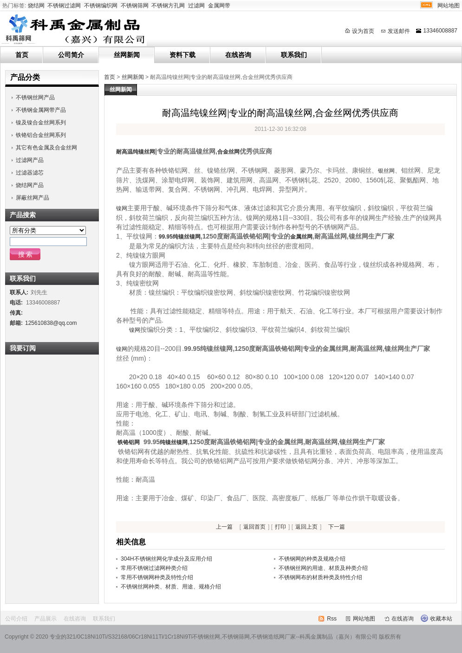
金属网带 (219, 5)
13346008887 (440, 30)
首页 (21, 54)
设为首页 (363, 31)
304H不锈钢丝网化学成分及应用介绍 (166, 559)
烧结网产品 (30, 185)
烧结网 (36, 5)
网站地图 (448, 5)
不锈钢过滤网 (64, 5)
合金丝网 (228, 152)
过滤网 (196, 5)
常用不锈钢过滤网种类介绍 (154, 568)
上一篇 (224, 527)
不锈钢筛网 (135, 5)
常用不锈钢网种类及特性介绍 (157, 577)
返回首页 (254, 527)
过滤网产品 (30, 160)
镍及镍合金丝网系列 (41, 122)
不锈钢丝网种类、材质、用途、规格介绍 (171, 586)
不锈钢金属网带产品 (41, 110)
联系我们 (294, 54)
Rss (332, 618)
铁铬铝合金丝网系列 (41, 135)
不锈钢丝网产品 (35, 97)
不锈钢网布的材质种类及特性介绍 (320, 577)
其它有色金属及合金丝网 (46, 147)
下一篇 (336, 527)
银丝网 (386, 171)
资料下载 (182, 54)
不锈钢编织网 (100, 5)
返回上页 (306, 527)
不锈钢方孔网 (168, 5)
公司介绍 (16, 618)
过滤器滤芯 (30, 172)
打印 (280, 527)
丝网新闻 (127, 54)
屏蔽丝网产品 (32, 197)
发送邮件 (399, 31)
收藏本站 (441, 618)
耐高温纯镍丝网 (135, 152)
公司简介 (71, 54)
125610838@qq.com (51, 323)
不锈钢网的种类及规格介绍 (312, 559)
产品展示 (45, 618)
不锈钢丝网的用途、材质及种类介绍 (323, 568)
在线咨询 (238, 54)
